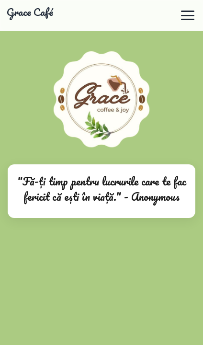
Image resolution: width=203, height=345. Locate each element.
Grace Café (30, 12)
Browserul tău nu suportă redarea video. (101, 172)
